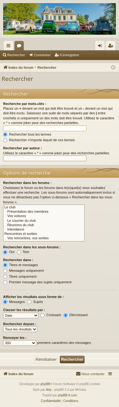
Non (23, 252)
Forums (20, 46)
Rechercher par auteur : (22, 148)
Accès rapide (9, 46)
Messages (14, 302)
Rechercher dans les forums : (27, 183)
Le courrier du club (44, 221)
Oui (8, 252)
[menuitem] (90, 373)
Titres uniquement (20, 276)
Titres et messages (20, 265)
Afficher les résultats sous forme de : (33, 297)
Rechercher (16, 55)
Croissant (50, 315)
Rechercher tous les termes (27, 134)
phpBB (45, 384)
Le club (44, 207)
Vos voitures (44, 216)
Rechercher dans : (18, 260)
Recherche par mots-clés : (24, 104)
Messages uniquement (23, 270)
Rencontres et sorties (44, 234)
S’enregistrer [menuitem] (112, 46)
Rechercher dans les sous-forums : (32, 247)
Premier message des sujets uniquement (37, 282)
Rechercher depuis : (19, 324)
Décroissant (76, 315)
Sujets (35, 302)
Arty (49, 389)
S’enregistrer (69, 55)
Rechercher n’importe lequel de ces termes (39, 140)
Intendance (44, 229)
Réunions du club (44, 225)
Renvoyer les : (15, 338)
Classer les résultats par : (24, 310)
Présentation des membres (44, 212)
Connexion (42, 55)
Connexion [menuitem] (101, 46)
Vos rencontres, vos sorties (44, 238)
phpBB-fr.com (67, 395)
